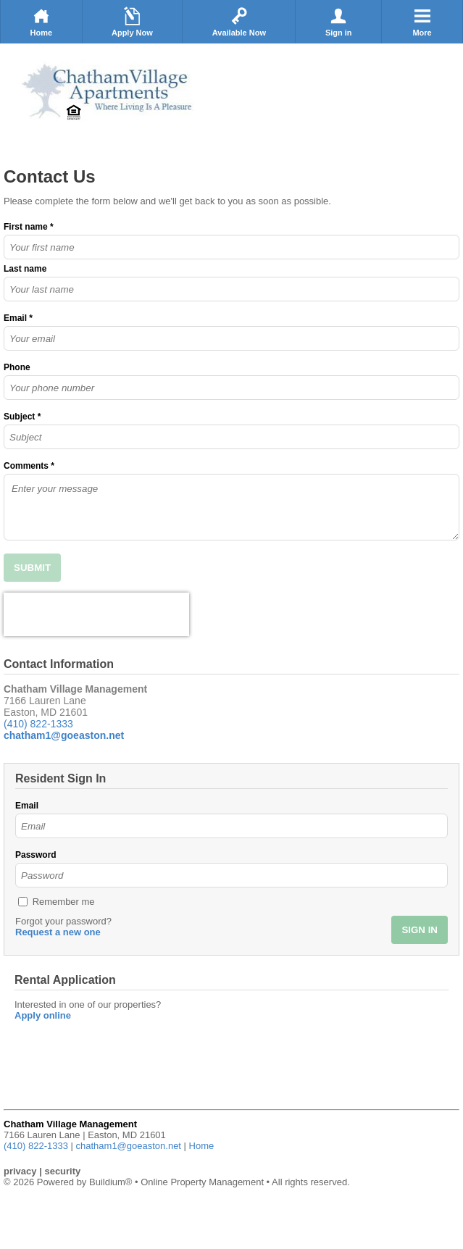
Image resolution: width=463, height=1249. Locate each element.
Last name (25, 269)
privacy (20, 1171)
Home (41, 22)
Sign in (338, 22)
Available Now (239, 22)
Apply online (42, 1015)
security (62, 1171)
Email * (18, 318)
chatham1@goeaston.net (128, 1145)
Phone (17, 367)
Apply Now (132, 22)
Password (36, 855)
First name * (29, 227)
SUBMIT (32, 567)
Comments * (29, 466)
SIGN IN (419, 929)
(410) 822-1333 (38, 724)
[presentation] (96, 614)
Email (26, 806)
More (422, 22)
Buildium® (110, 1182)
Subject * (22, 417)
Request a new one (58, 932)
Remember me (64, 901)
